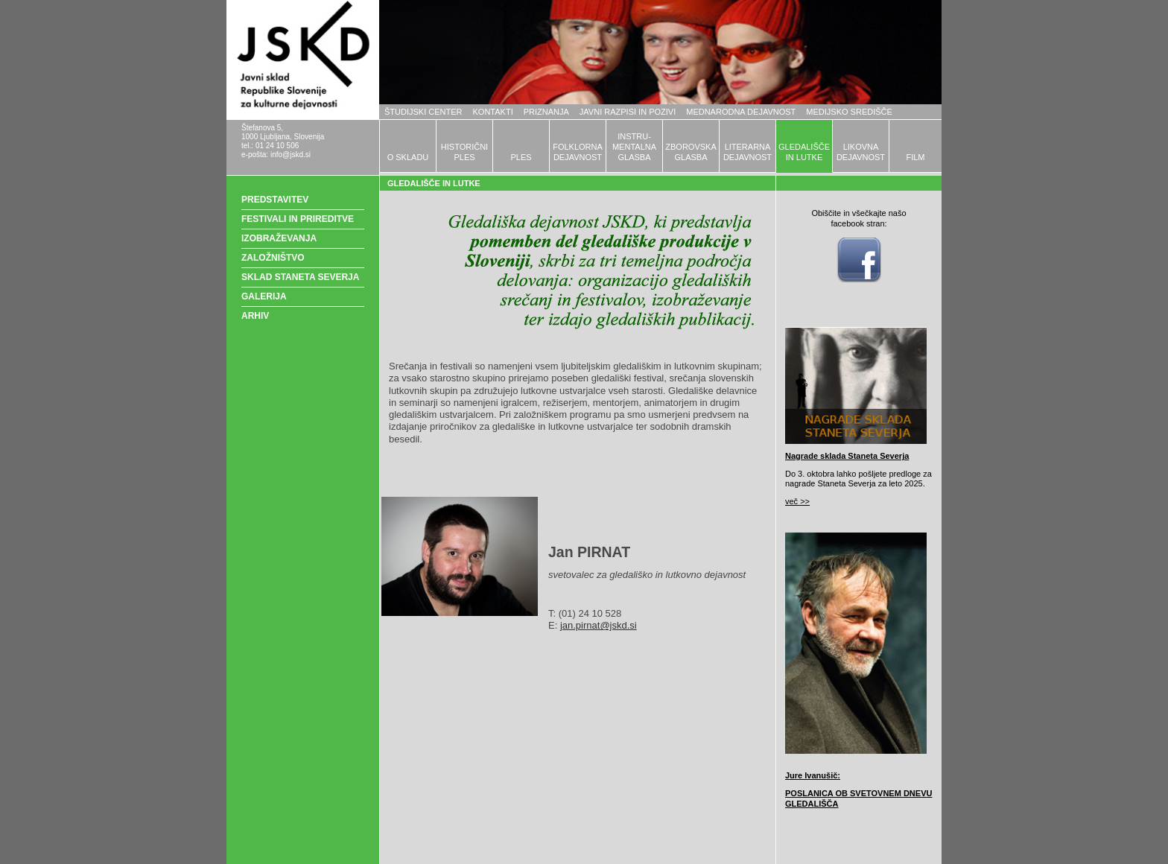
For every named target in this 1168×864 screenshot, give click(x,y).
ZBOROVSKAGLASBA (690, 152)
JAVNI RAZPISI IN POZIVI (628, 111)
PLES (520, 157)
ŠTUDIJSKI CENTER (423, 111)
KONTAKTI (493, 111)
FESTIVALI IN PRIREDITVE (297, 219)
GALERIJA (264, 296)
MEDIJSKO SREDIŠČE (849, 111)
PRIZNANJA (546, 111)
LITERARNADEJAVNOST (747, 152)
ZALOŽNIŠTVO (273, 257)
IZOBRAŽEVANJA (279, 238)
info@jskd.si (290, 154)
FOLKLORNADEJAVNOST (578, 152)
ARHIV (255, 316)
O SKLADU (408, 157)
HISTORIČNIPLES (464, 152)
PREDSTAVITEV (274, 199)
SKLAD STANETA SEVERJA (300, 277)
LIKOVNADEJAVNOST (861, 152)
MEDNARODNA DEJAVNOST (741, 111)
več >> (797, 501)
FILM (915, 157)
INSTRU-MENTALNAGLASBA (634, 147)
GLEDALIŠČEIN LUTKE (804, 152)
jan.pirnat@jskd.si (598, 625)
